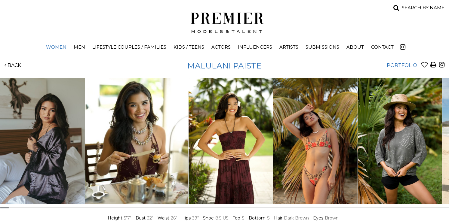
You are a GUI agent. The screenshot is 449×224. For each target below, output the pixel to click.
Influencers (255, 47)
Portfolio (402, 65)
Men (79, 47)
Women (56, 47)
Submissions (322, 47)
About (355, 47)
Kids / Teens (189, 47)
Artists (288, 47)
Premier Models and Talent (225, 22)
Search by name (423, 8)
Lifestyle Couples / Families (129, 47)
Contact (382, 47)
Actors (221, 47)
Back (13, 65)
